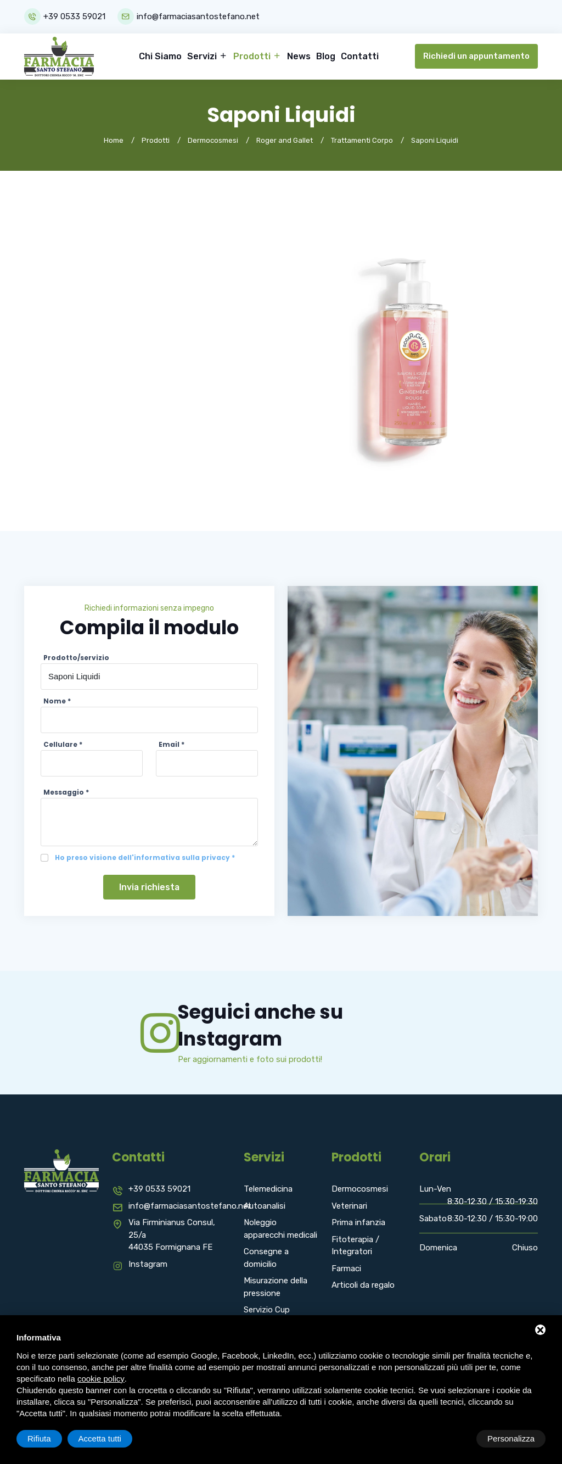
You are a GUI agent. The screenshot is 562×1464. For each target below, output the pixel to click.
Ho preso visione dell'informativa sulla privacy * (145, 857)
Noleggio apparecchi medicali (280, 1228)
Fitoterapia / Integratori (355, 1245)
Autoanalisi (264, 1206)
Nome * (57, 700)
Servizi (203, 56)
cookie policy (101, 1378)
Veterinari (349, 1206)
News (299, 56)
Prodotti (253, 56)
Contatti (360, 56)
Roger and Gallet (284, 140)
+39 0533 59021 (74, 17)
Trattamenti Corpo (362, 140)
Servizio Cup (267, 1310)
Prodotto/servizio (76, 657)
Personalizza (51, 1438)
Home (113, 140)
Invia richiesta (149, 886)
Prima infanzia (358, 1222)
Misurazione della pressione (275, 1287)
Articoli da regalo (363, 1285)
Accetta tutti (513, 1438)
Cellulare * (62, 743)
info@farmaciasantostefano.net (198, 17)
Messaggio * (66, 791)
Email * (171, 743)
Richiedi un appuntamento (476, 56)
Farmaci (346, 1268)
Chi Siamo (160, 56)
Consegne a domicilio (266, 1258)
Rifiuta (452, 1438)
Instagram (147, 1264)
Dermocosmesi (213, 140)
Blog (325, 56)
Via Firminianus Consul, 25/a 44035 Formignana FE (171, 1234)
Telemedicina (268, 1189)
